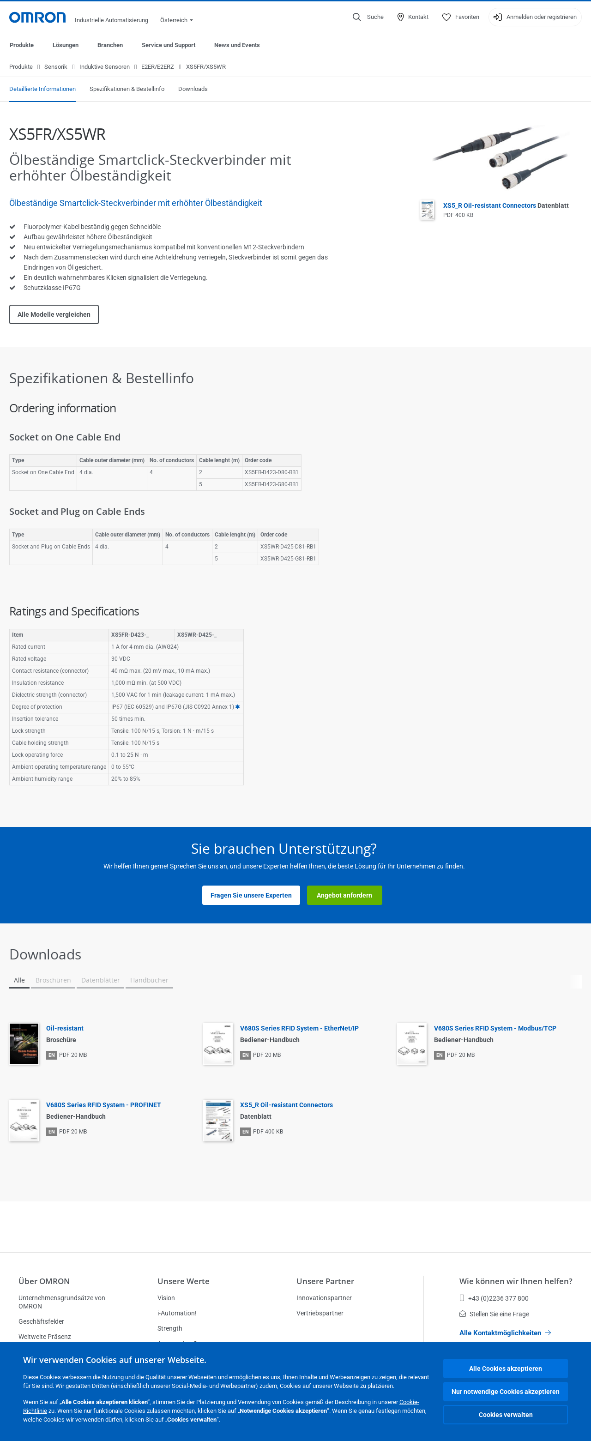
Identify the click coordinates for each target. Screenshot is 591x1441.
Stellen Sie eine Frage (494, 1314)
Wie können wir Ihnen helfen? (516, 1281)
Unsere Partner (325, 1281)
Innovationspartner (324, 1298)
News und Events (237, 45)
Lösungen (65, 45)
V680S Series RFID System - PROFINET (103, 1105)
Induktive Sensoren (104, 66)
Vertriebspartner (320, 1313)
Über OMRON (44, 1281)
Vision (166, 1298)
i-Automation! (177, 1313)
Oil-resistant (65, 1028)
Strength (169, 1328)
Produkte (22, 45)
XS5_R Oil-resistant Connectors (506, 205)
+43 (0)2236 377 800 (494, 1298)
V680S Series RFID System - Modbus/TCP (495, 1028)
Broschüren (53, 980)
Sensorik (55, 66)
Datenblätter (100, 980)
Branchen (110, 45)
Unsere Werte (183, 1281)
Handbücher (149, 980)
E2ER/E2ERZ (157, 66)
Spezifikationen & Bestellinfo (127, 88)
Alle (19, 980)
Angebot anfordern (344, 895)
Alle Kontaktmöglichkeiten (505, 1333)
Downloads (193, 88)
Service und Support (168, 45)
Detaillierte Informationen (42, 88)
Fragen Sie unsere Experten (251, 895)
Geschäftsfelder (41, 1321)
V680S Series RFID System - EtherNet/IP (299, 1028)
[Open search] (368, 17)
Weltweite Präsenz (44, 1336)
